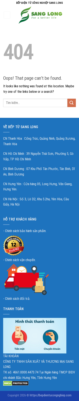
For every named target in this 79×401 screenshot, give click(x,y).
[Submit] (71, 103)
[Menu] (7, 15)
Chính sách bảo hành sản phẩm (25, 231)
